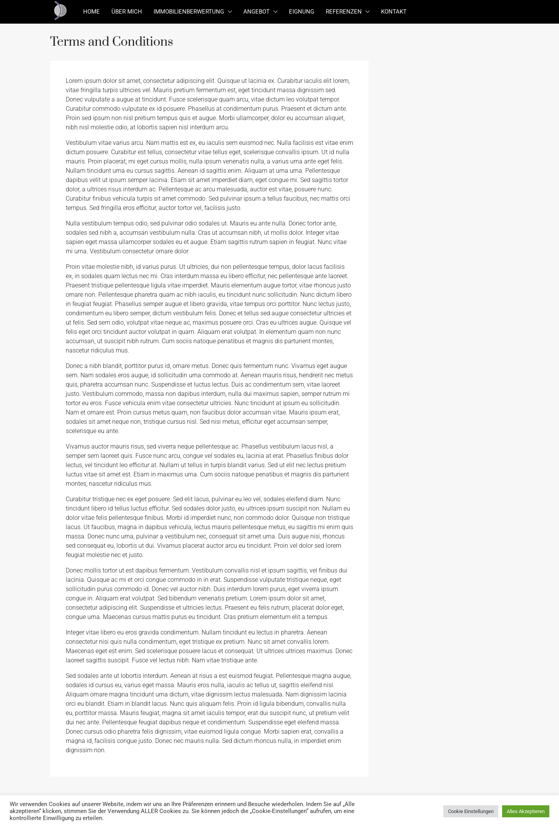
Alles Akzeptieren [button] (526, 811)
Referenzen (344, 11)
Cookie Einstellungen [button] (471, 811)
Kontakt (394, 11)
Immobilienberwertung (189, 11)
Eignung (301, 11)
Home (91, 11)
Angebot (256, 11)
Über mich (126, 11)
